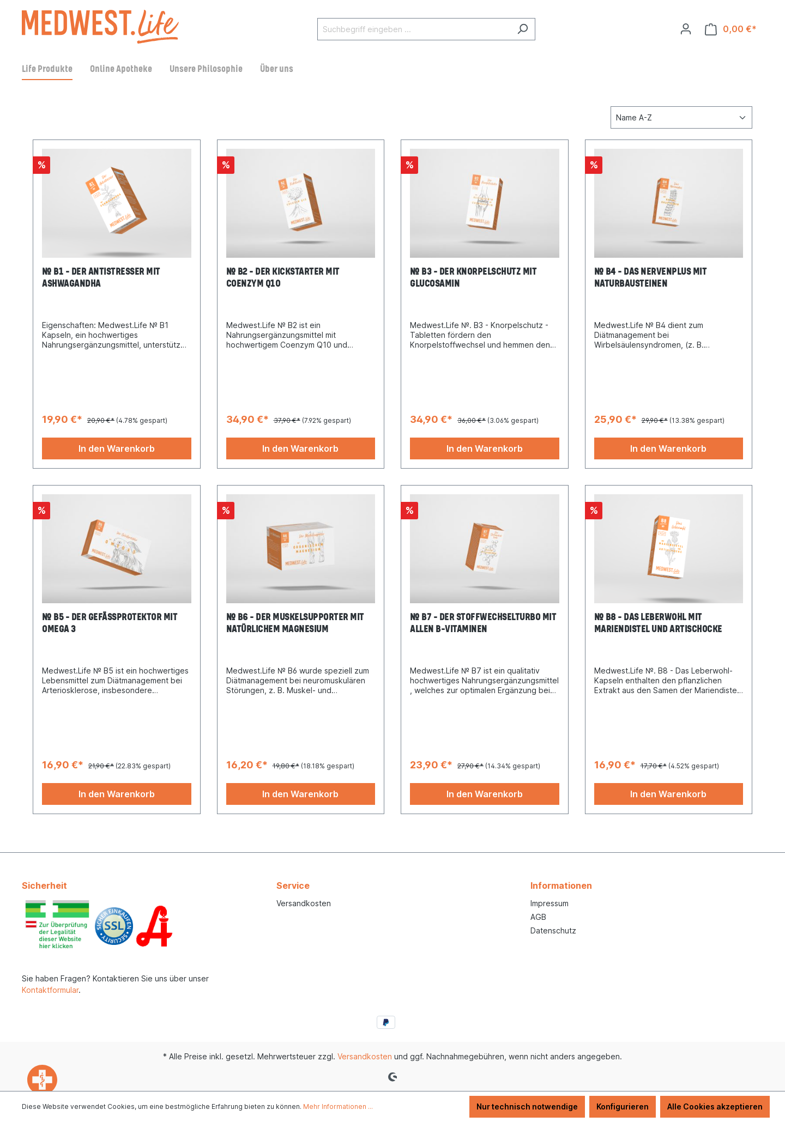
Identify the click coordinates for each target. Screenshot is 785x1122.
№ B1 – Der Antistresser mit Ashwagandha (101, 277)
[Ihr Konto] (685, 29)
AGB (538, 916)
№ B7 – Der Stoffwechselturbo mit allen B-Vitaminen (483, 623)
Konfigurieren (622, 1106)
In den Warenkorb (116, 448)
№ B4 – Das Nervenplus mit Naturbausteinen (650, 277)
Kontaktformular (50, 989)
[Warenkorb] (730, 29)
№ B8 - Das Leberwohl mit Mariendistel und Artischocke (658, 623)
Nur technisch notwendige (527, 1106)
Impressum (549, 903)
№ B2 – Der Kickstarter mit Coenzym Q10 (283, 277)
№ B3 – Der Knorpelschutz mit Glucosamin (473, 277)
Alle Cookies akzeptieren (715, 1106)
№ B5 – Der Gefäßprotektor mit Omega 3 (109, 623)
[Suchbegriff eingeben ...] (413, 29)
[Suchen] (522, 29)
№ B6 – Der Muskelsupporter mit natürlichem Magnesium (295, 623)
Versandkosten (303, 903)
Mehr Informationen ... (338, 1106)
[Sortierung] (681, 117)
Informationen (561, 885)
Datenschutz (553, 930)
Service (293, 885)
